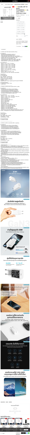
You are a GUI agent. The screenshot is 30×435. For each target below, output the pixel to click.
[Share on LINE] (27, 46)
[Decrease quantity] (20, 36)
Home (2, 4)
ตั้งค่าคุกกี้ (21, 429)
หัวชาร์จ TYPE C (18, 43)
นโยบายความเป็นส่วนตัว (15, 429)
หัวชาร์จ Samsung (24, 42)
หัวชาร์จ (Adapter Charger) (9, 4)
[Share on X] (26, 46)
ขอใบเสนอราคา (18, 434)
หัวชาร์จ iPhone (18, 42)
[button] (27, 1)
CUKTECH (20, 39)
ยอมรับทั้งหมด (26, 429)
